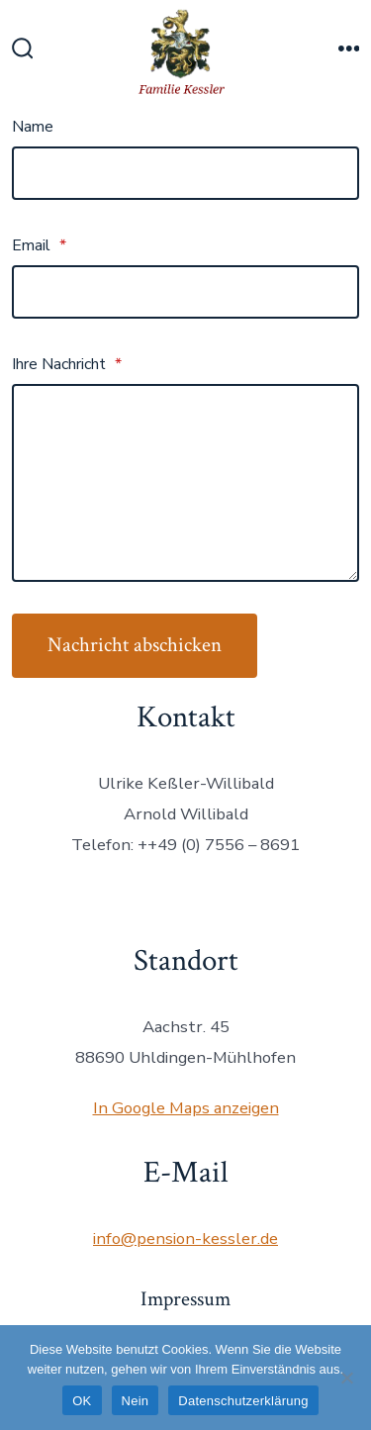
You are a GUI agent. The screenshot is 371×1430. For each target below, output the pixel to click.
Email (39, 245)
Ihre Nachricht (67, 364)
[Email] (186, 292)
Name (32, 127)
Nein (135, 1400)
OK (81, 1400)
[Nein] (346, 1377)
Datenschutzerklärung (243, 1400)
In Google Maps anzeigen (186, 1107)
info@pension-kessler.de (185, 1238)
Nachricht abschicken (134, 644)
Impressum (185, 1299)
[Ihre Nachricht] (186, 483)
